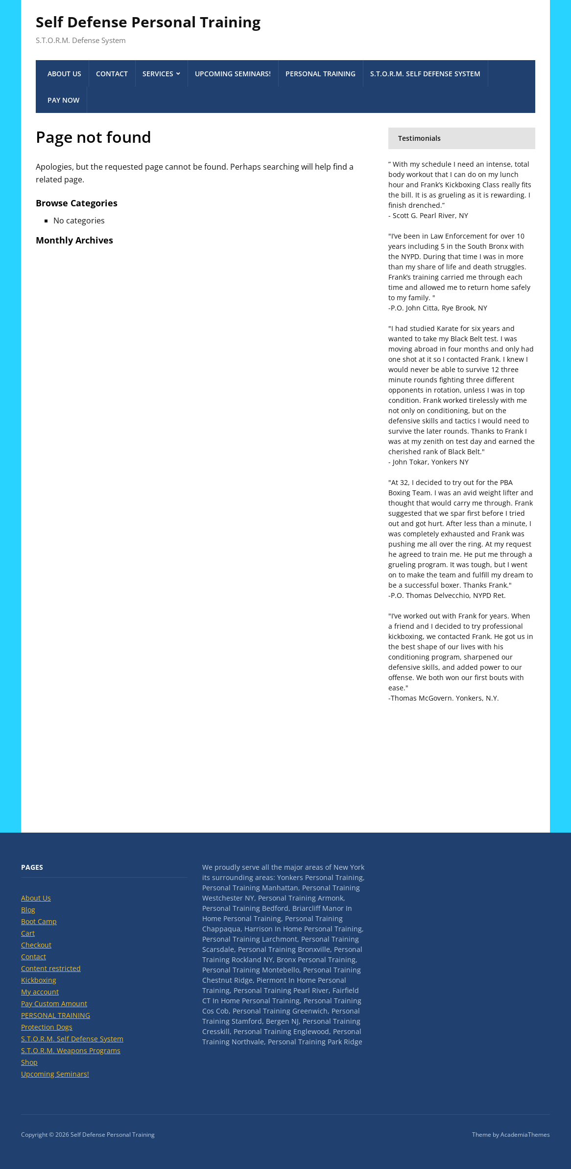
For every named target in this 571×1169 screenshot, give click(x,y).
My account (40, 991)
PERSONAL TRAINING (321, 73)
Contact (112, 73)
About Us (64, 73)
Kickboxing (38, 980)
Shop (29, 1062)
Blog (28, 909)
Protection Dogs (46, 1027)
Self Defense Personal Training (148, 22)
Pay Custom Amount (54, 1003)
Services (158, 73)
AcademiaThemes (525, 1134)
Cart (28, 933)
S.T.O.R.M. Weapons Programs (70, 1050)
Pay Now (63, 100)
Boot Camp (39, 921)
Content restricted (51, 968)
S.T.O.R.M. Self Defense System (425, 73)
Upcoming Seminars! (233, 73)
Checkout (36, 944)
